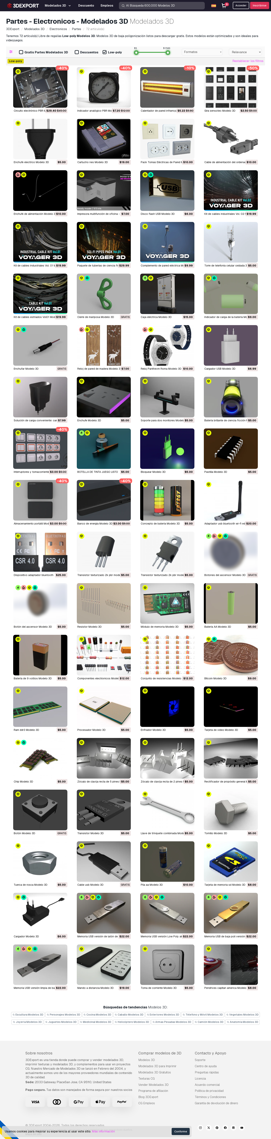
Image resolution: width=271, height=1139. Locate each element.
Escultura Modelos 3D (27, 1014)
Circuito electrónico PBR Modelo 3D (35, 110)
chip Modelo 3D (23, 781)
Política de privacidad (209, 1091)
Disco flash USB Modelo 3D (158, 214)
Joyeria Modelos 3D (27, 1022)
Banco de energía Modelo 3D (95, 523)
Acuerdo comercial (207, 1085)
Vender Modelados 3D (153, 1085)
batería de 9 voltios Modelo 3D (33, 678)
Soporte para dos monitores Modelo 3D (165, 420)
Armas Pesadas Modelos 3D (171, 1022)
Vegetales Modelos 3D (242, 1014)
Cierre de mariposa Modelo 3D (95, 317)
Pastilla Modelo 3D (215, 472)
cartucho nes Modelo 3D (92, 162)
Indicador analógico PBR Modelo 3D (99, 110)
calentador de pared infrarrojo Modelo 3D (166, 110)
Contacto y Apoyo (210, 1053)
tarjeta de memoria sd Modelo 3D (224, 884)
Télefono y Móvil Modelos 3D (203, 1014)
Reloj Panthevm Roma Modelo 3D (161, 368)
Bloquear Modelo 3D (153, 472)
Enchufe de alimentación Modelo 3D (35, 214)
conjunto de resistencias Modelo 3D (163, 678)
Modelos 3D (146, 1060)
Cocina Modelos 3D (97, 1014)
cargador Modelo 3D (26, 936)
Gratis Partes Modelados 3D (43, 52)
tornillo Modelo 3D (215, 833)
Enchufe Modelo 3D (89, 420)
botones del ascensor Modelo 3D (225, 575)
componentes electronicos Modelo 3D (100, 678)
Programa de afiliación (153, 1091)
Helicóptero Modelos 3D (132, 1022)
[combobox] (202, 52)
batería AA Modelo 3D (217, 626)
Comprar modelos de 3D (159, 1053)
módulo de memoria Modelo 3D (160, 626)
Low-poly (112, 52)
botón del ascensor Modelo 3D (33, 626)
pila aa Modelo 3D (152, 884)
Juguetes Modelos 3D (61, 1022)
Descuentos (86, 52)
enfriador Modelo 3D (153, 730)
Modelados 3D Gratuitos (154, 1072)
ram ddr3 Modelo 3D (26, 730)
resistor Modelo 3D (89, 626)
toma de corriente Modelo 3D (159, 988)
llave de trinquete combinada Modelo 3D (166, 833)
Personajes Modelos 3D (63, 1014)
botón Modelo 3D (24, 833)
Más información (103, 1131)
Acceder (241, 5)
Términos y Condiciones (210, 1097)
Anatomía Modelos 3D (242, 1022)
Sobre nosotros (39, 1053)
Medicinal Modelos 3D (95, 1022)
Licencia (200, 1079)
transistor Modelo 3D (90, 833)
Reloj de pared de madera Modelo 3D (99, 368)
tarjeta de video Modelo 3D (221, 730)
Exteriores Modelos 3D (163, 1014)
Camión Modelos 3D (209, 1022)
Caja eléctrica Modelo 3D (156, 317)
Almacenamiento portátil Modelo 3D (35, 523)
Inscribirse (259, 5)
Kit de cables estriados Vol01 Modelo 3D (38, 317)
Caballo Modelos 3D (129, 1014)
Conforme (180, 1131)
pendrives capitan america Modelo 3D (227, 988)
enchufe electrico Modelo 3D (31, 162)
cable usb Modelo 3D (90, 884)
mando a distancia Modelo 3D (95, 988)
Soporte (200, 1060)
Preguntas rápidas (207, 1072)
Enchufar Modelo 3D (26, 368)
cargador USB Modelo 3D (219, 368)
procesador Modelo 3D (91, 730)
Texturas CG (146, 1079)
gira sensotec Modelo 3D (219, 110)
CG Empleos (146, 1103)
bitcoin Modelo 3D (215, 678)
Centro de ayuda (206, 1066)
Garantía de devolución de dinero (216, 1103)
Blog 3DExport (148, 1097)
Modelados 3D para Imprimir (157, 1066)
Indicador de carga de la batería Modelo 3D (230, 317)
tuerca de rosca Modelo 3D (30, 884)
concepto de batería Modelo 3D (160, 523)
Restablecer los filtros (247, 61)
